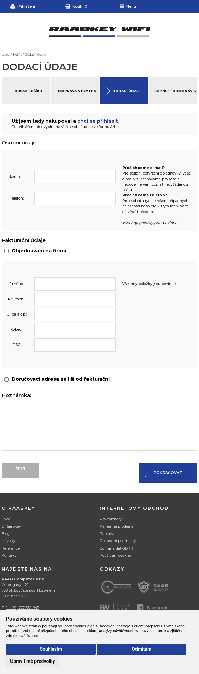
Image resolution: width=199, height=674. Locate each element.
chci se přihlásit (97, 121)
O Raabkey (11, 526)
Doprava (107, 534)
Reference (11, 548)
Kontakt (9, 555)
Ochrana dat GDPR (116, 548)
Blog (6, 534)
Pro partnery (111, 519)
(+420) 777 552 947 (22, 608)
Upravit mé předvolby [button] (32, 661)
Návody (8, 541)
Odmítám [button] (141, 649)
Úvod (6, 54)
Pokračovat (168, 473)
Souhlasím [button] (51, 649)
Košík (17, 54)
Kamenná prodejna (116, 526)
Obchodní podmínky (118, 541)
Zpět (20, 469)
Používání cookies (115, 555)
